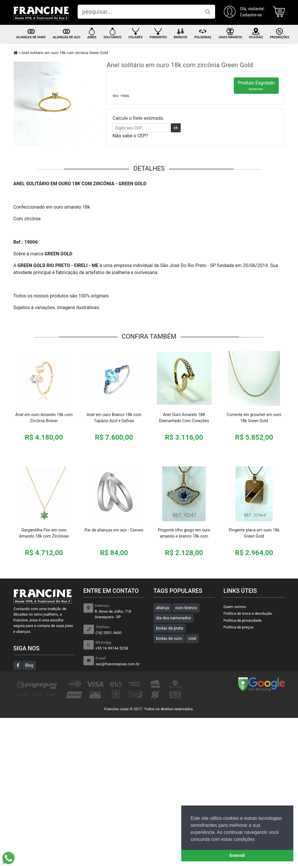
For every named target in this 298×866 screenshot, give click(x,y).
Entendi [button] (237, 855)
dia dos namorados (173, 618)
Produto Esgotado (256, 85)
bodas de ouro (169, 638)
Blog (29, 665)
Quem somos (235, 607)
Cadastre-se (251, 15)
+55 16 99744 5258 (120, 645)
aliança (162, 607)
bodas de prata (169, 628)
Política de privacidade (243, 620)
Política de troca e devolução (248, 613)
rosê (192, 638)
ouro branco (186, 607)
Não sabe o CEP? (130, 135)
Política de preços (239, 627)
